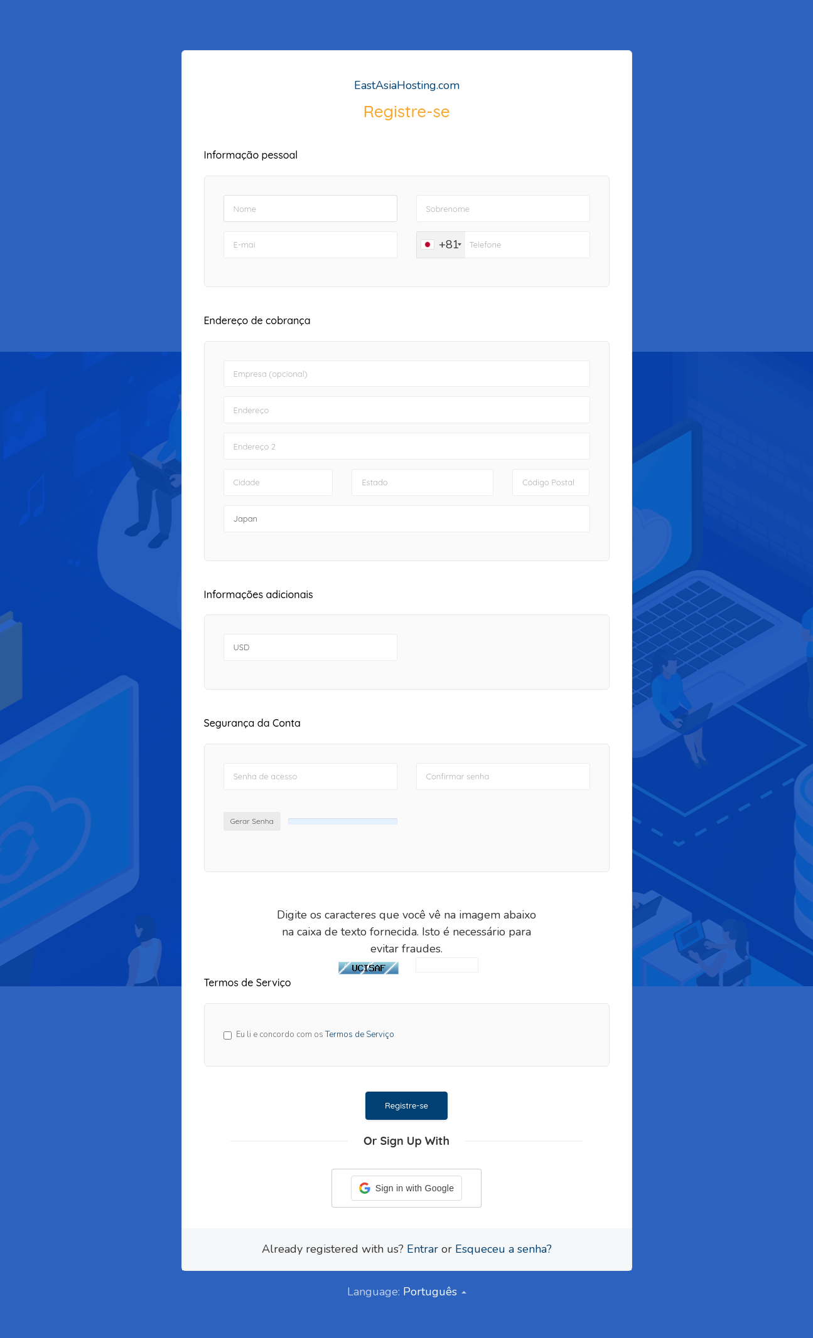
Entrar (422, 1248)
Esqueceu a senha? (503, 1248)
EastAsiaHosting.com (407, 85)
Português (434, 1291)
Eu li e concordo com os (315, 1034)
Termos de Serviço (359, 1034)
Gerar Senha (252, 821)
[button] (406, 1188)
